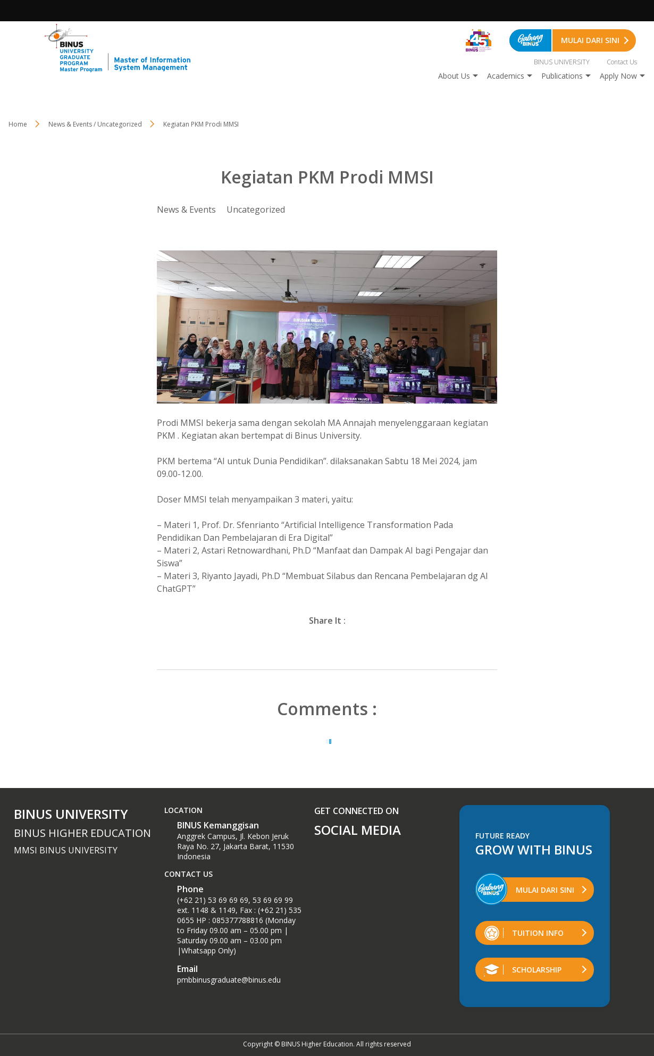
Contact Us (622, 61)
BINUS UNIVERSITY (562, 61)
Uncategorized (256, 209)
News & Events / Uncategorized (95, 124)
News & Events (186, 209)
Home (18, 124)
